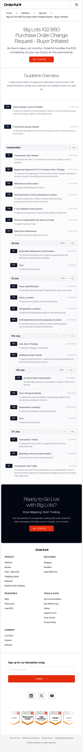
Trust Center (49, 617)
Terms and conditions (30, 738)
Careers (8, 640)
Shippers (48, 562)
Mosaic (8, 567)
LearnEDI (9, 608)
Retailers (48, 567)
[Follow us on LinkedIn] (31, 696)
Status (47, 608)
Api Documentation (52, 599)
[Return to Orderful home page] (41, 549)
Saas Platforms (50, 572)
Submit (41, 678)
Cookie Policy (50, 622)
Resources (9, 603)
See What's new (51, 603)
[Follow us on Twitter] (41, 696)
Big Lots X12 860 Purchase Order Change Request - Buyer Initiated (37, 17)
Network (26, 13)
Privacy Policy (47, 738)
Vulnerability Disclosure (64, 738)
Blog (7, 599)
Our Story (9, 635)
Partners (8, 645)
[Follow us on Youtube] (52, 696)
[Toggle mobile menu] (76, 4)
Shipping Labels (12, 576)
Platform (8, 562)
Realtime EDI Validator (15, 585)
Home (9, 13)
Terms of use (15, 738)
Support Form (50, 613)
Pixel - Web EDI (12, 572)
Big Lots (42, 13)
